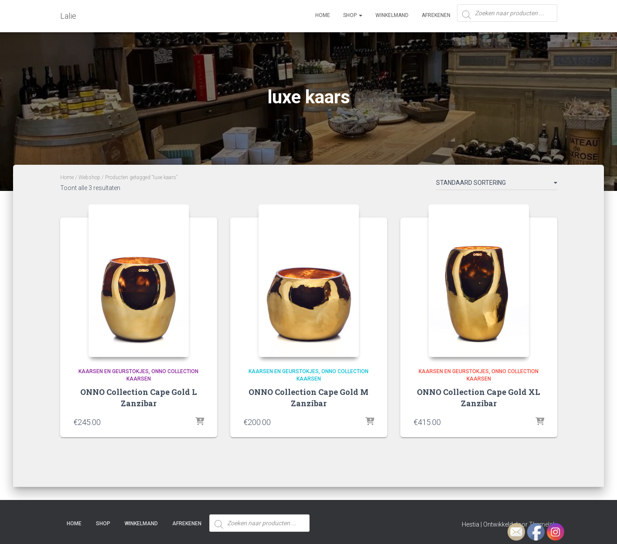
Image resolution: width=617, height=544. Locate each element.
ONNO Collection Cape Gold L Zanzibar (138, 397)
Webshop (89, 177)
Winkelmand (392, 15)
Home (322, 15)
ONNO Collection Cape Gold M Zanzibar (308, 397)
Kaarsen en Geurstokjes (113, 371)
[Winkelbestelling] (496, 184)
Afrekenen (436, 15)
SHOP (352, 15)
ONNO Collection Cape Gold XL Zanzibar (478, 397)
